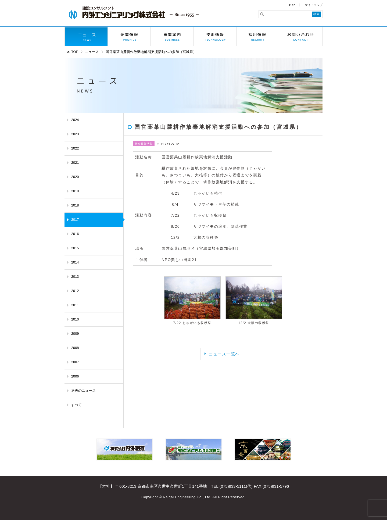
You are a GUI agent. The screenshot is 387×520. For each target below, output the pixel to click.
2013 (75, 277)
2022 (75, 148)
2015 (75, 248)
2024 (75, 120)
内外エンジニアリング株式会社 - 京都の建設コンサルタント (134, 13)
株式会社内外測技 (124, 449)
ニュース (86, 36)
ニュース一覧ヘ (224, 354)
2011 (75, 305)
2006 (75, 376)
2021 (75, 163)
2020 (75, 177)
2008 (75, 348)
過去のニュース (83, 391)
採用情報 (258, 36)
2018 (75, 205)
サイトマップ (313, 4)
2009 (75, 334)
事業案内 (172, 36)
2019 (75, 191)
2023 (75, 134)
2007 (75, 362)
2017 (75, 220)
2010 (75, 319)
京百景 (263, 449)
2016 (75, 234)
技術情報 (215, 36)
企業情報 (129, 36)
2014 (75, 262)
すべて (76, 405)
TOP (292, 4)
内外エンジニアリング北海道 (193, 449)
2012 (75, 291)
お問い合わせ (300, 36)
